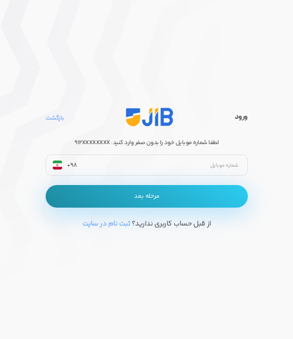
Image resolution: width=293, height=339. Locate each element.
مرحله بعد (146, 196)
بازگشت (55, 118)
